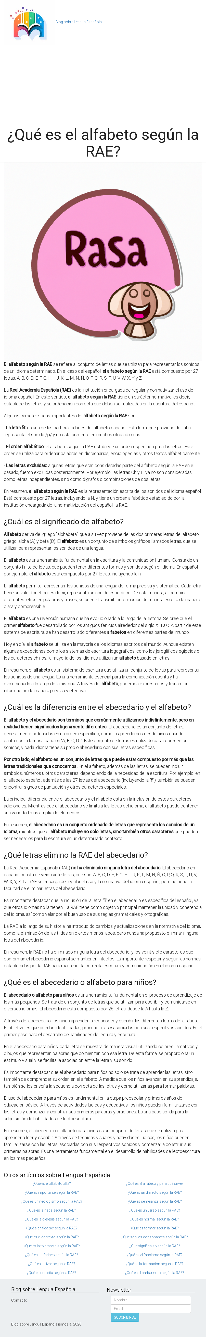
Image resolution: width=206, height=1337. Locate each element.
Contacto (19, 1300)
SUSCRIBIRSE (125, 1317)
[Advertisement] (103, 83)
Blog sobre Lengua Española (79, 22)
